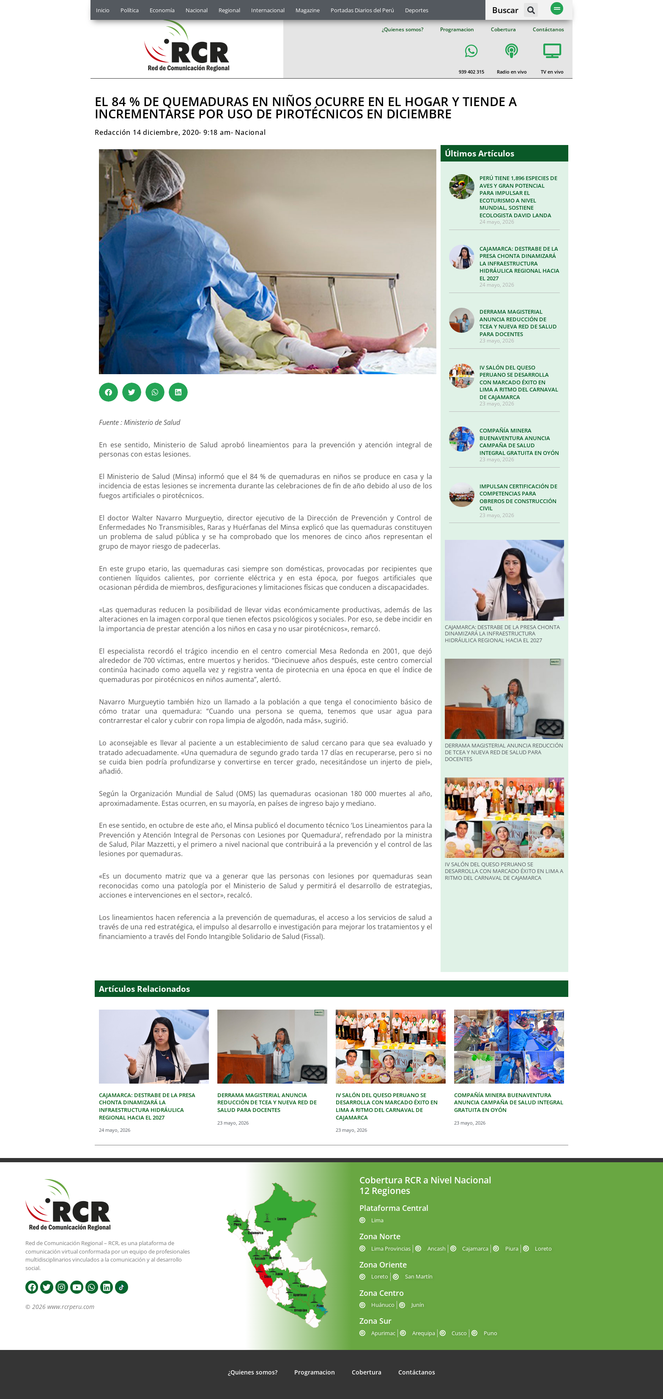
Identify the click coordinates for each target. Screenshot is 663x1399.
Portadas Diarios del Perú (362, 10)
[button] (531, 10)
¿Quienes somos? (402, 29)
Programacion (457, 29)
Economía (162, 10)
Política (130, 10)
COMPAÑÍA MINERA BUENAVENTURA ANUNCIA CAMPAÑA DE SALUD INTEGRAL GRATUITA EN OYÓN (519, 442)
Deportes (416, 10)
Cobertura (503, 29)
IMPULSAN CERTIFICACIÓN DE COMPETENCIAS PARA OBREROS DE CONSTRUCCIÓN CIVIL (518, 497)
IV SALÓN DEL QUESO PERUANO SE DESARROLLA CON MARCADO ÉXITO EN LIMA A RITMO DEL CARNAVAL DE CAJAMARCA (518, 382)
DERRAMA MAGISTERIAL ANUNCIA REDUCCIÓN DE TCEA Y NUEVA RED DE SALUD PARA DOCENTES (518, 323)
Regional (229, 10)
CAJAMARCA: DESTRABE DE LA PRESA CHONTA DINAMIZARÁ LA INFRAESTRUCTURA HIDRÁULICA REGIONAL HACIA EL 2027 (519, 263)
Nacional (197, 10)
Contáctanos (548, 29)
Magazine (308, 10)
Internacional (268, 10)
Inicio (103, 10)
